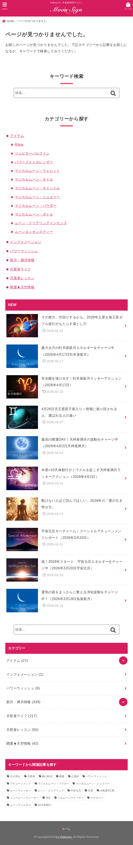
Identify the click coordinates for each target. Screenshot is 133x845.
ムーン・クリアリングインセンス (41, 223)
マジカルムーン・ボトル (34, 214)
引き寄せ (15, 776)
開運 (61, 776)
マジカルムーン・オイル (34, 179)
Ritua (19, 144)
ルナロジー (97, 797)
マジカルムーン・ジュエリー (37, 197)
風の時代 (47, 776)
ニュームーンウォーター (24, 797)
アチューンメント (20, 783)
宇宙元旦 (76, 790)
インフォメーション (25, 242)
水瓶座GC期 (107, 790)
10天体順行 (44, 805)
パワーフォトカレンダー (34, 162)
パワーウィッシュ (24, 251)
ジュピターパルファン (32, 153)
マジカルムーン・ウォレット (37, 171)
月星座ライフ (20, 269)
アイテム (17, 136)
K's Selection (63, 836)
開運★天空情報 (22, 287)
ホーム (66, 828)
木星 (90, 790)
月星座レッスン (22, 278)
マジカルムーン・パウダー (36, 205)
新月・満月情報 (22, 260)
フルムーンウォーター (71, 797)
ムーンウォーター (20, 790)
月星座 (31, 776)
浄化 (48, 797)
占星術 (75, 776)
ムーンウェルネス (20, 805)
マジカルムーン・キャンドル (37, 188)
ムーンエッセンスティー (34, 232)
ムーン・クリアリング (51, 790)
